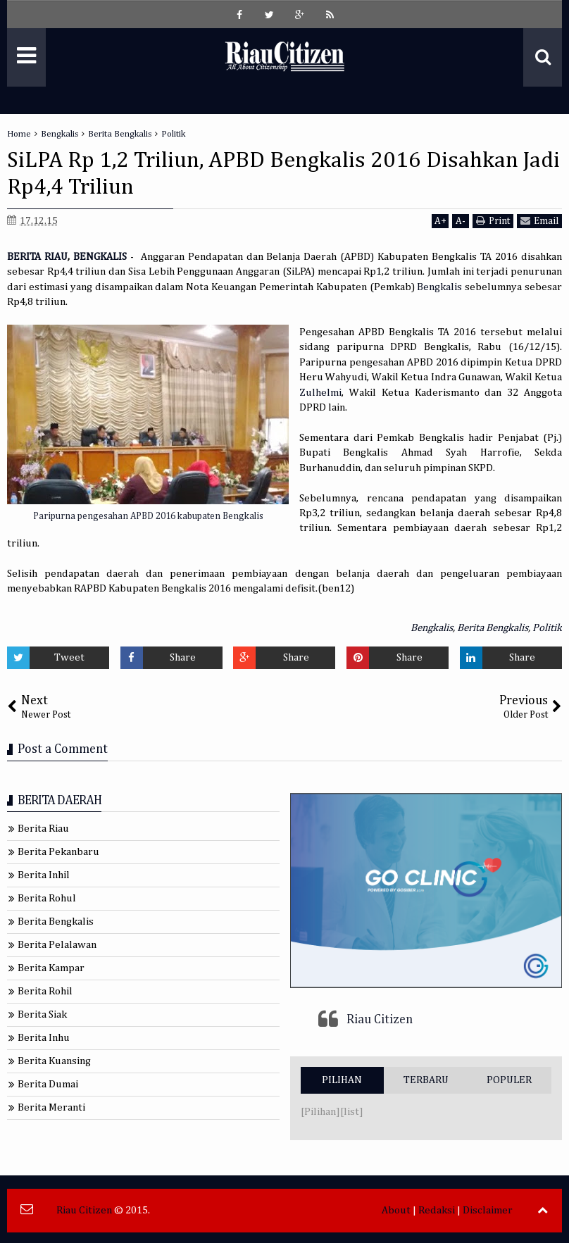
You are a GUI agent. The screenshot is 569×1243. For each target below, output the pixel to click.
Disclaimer (488, 1210)
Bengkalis (439, 287)
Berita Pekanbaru (58, 852)
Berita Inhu (44, 1037)
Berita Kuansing (54, 1061)
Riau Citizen (379, 1019)
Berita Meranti (51, 1107)
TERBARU (426, 1080)
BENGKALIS (100, 256)
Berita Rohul (47, 898)
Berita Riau (43, 828)
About (396, 1210)
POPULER (509, 1080)
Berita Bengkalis (492, 628)
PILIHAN (342, 1080)
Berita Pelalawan (57, 944)
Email (539, 220)
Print (493, 220)
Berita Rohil (45, 991)
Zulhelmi (320, 392)
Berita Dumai (48, 1084)
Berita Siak (42, 1014)
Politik (547, 628)
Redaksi (436, 1210)
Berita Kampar (51, 968)
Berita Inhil (44, 875)
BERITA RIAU (37, 256)
